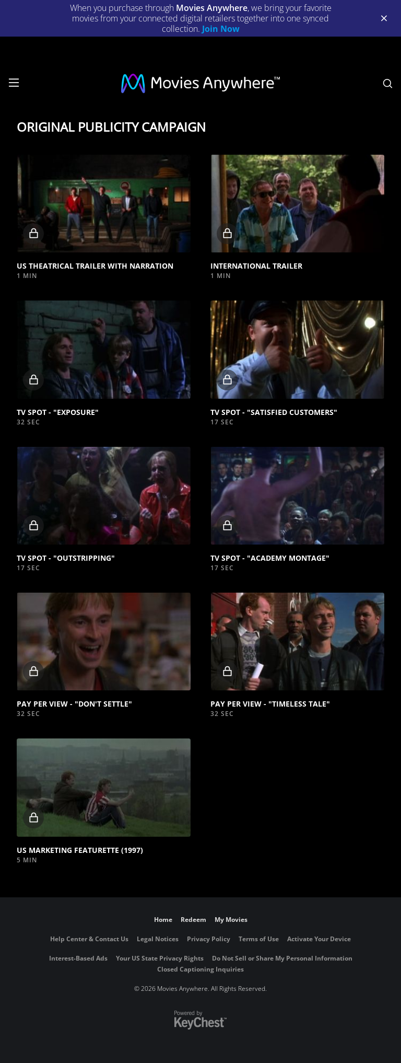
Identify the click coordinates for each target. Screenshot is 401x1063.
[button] (104, 203)
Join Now (221, 28)
